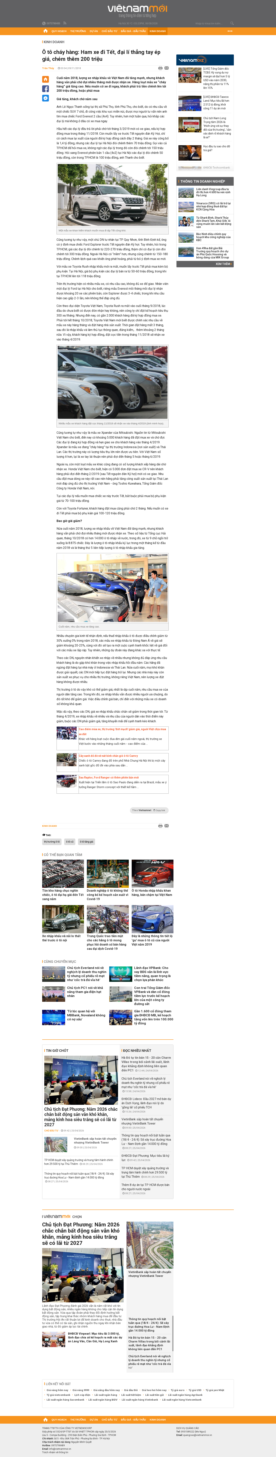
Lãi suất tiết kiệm (131, 1395)
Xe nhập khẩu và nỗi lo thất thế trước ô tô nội (61, 938)
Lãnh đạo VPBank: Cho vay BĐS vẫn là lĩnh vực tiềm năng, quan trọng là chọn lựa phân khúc (152, 974)
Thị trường (78, 31)
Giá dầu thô (131, 1390)
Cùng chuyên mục (60, 962)
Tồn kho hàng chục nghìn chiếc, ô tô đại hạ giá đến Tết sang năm (63, 895)
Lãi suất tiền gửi (154, 1395)
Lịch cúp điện (82, 1395)
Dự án (94, 31)
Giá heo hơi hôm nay (154, 1390)
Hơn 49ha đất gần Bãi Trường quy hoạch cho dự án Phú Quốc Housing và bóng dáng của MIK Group (212, 253)
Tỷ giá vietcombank (58, 1395)
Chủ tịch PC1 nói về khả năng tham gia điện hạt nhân (85, 992)
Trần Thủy (48, 68)
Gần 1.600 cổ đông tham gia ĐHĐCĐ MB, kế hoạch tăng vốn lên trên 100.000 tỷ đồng (153, 1017)
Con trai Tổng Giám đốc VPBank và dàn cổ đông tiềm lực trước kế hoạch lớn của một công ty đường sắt (152, 996)
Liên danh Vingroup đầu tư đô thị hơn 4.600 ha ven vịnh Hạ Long (213, 192)
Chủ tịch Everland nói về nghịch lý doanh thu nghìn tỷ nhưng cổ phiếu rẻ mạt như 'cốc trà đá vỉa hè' (86, 974)
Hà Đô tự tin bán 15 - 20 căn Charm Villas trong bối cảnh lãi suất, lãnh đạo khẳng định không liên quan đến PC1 (149, 1343)
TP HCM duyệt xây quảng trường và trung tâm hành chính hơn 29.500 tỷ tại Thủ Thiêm (145, 1172)
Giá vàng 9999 (80, 1390)
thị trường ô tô (52, 841)
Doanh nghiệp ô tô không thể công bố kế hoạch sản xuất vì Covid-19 (107, 895)
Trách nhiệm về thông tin (55, 1452)
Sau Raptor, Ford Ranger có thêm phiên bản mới (109, 777)
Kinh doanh (158, 31)
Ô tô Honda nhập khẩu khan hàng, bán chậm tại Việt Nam (152, 893)
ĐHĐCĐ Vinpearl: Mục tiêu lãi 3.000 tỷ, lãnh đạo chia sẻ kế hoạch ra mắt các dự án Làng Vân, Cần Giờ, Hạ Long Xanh (95, 1337)
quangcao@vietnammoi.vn (197, 1435)
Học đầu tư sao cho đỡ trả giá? (216, 148)
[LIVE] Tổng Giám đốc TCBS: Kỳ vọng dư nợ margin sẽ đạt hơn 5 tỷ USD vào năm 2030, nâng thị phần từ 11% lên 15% (216, 78)
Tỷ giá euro (177, 1390)
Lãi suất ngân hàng (105, 1395)
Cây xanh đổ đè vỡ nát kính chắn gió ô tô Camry (108, 755)
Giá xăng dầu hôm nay (106, 1390)
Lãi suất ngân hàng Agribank (185, 1395)
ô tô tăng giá (86, 841)
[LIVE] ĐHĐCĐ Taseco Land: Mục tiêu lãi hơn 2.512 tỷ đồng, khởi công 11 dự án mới (216, 102)
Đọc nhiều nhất (137, 1051)
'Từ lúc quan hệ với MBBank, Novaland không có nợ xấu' (86, 1015)
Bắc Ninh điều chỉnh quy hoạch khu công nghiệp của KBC (213, 237)
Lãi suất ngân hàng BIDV (102, 1399)
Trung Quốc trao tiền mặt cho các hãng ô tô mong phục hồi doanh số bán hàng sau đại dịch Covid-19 (106, 942)
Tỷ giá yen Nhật (215, 1390)
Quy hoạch (59, 31)
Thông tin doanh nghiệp (202, 181)
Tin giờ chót (57, 1051)
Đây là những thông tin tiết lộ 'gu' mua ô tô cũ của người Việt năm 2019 (152, 940)
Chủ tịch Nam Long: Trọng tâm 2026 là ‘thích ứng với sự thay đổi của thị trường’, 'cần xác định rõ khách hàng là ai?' (217, 128)
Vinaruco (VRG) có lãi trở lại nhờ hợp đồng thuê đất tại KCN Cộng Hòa (213, 206)
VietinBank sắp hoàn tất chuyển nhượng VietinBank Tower (95, 1140)
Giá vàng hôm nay (57, 1390)
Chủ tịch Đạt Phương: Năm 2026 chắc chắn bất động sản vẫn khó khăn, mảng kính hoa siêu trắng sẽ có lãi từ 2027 (81, 1117)
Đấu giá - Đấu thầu (133, 31)
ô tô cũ (69, 841)
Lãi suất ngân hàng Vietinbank (140, 1399)
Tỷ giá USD (195, 1390)
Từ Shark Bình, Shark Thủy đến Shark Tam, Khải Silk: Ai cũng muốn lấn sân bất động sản (213, 222)
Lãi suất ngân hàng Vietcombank (181, 1399)
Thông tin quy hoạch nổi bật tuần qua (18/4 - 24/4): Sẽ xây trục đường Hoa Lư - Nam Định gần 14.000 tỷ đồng (146, 1140)
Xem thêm (224, 264)
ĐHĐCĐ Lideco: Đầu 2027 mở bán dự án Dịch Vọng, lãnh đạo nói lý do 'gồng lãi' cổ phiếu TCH (146, 1103)
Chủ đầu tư (109, 31)
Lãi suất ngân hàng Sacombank (65, 1399)
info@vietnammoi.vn (60, 1449)
